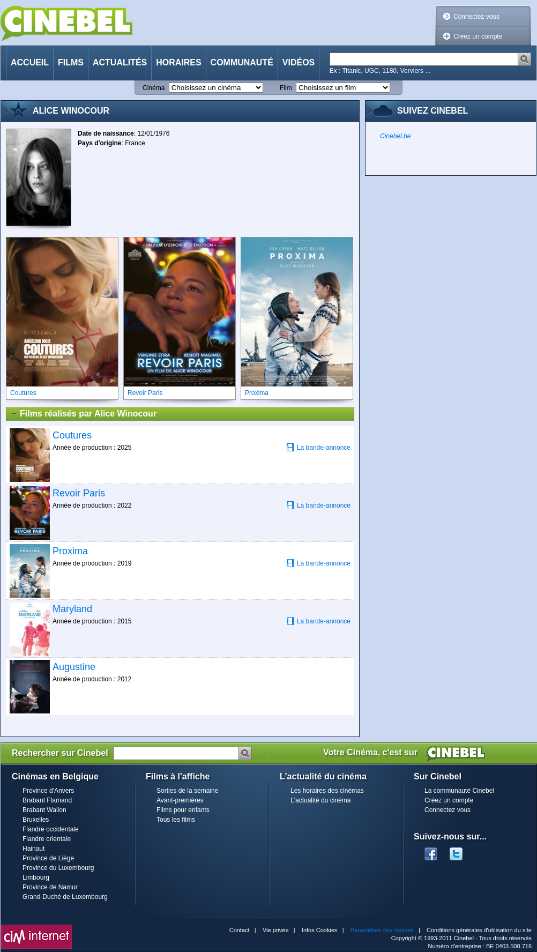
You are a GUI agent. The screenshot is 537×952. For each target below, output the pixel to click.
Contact (239, 930)
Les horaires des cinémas (327, 790)
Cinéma (154, 88)
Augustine (74, 666)
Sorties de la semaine (187, 790)
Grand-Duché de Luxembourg (65, 897)
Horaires (178, 62)
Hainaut (33, 848)
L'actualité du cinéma (320, 800)
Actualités (120, 62)
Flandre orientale (47, 839)
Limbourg (36, 877)
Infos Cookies (320, 930)
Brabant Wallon (44, 810)
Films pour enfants (183, 810)
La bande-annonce (318, 447)
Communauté (242, 62)
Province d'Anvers (48, 790)
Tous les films (175, 819)
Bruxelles (36, 819)
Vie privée (276, 930)
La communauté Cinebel (459, 790)
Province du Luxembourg (58, 868)
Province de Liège (48, 858)
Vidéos (298, 62)
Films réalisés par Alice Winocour (83, 413)
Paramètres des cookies (382, 930)
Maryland (72, 609)
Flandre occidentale (51, 829)
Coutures (72, 435)
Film (286, 88)
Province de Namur (50, 887)
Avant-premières (180, 800)
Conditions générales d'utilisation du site (479, 930)
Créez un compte (477, 36)
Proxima (70, 551)
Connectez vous (476, 16)
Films (71, 62)
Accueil (30, 62)
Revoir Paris (79, 493)
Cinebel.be (395, 136)
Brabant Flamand (47, 800)
